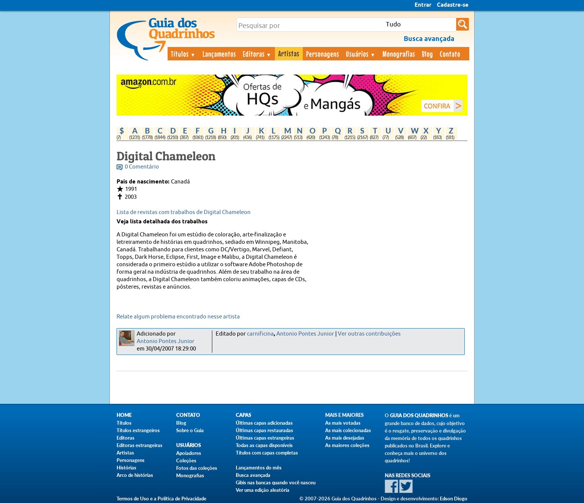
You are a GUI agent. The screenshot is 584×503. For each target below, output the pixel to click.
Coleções (186, 460)
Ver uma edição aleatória (262, 490)
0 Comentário (142, 166)
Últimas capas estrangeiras (265, 438)
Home (124, 415)
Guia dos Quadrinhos (419, 415)
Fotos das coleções (196, 468)
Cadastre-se (453, 5)
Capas (243, 415)
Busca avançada (253, 475)
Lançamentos (219, 53)
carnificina (260, 333)
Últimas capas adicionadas (264, 423)
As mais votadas (343, 423)
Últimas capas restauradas (264, 430)
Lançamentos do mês (259, 468)
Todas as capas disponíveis (264, 445)
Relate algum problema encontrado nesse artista (178, 316)
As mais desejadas (344, 438)
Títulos (183, 53)
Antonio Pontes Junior (165, 341)
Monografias (399, 53)
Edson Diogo (453, 499)
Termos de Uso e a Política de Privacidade (161, 499)
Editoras (257, 53)
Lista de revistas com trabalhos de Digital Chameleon (184, 212)
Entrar (423, 5)
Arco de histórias (135, 475)
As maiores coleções (347, 445)
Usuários (361, 53)
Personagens (322, 53)
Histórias (126, 468)
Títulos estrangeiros (138, 430)
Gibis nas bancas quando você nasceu (275, 482)
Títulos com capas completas (267, 453)
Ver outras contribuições (369, 333)
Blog (427, 53)
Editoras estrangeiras (139, 445)
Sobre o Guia (190, 430)
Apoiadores (188, 453)
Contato (450, 53)
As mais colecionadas (348, 430)
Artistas (288, 53)
